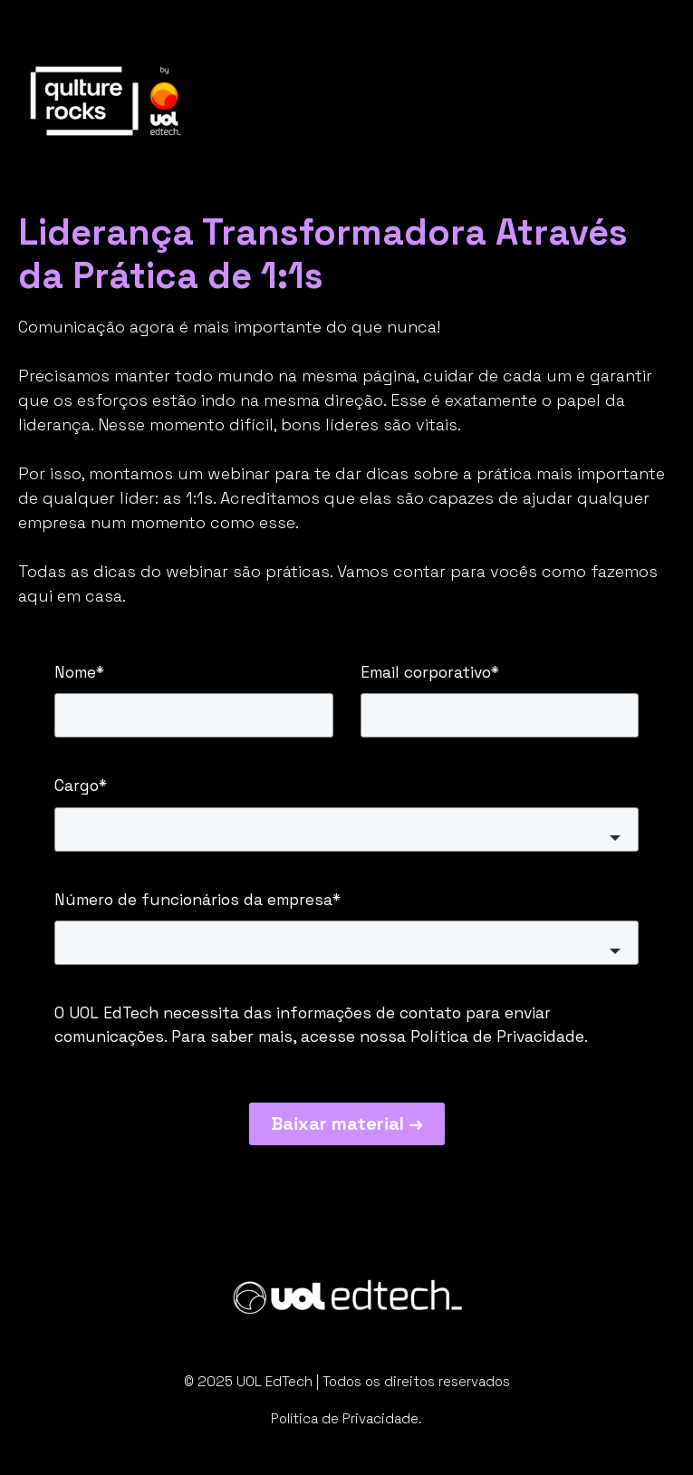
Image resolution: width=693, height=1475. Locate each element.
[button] (346, 829)
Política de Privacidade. (346, 1418)
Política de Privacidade (497, 1036)
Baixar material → (347, 1123)
